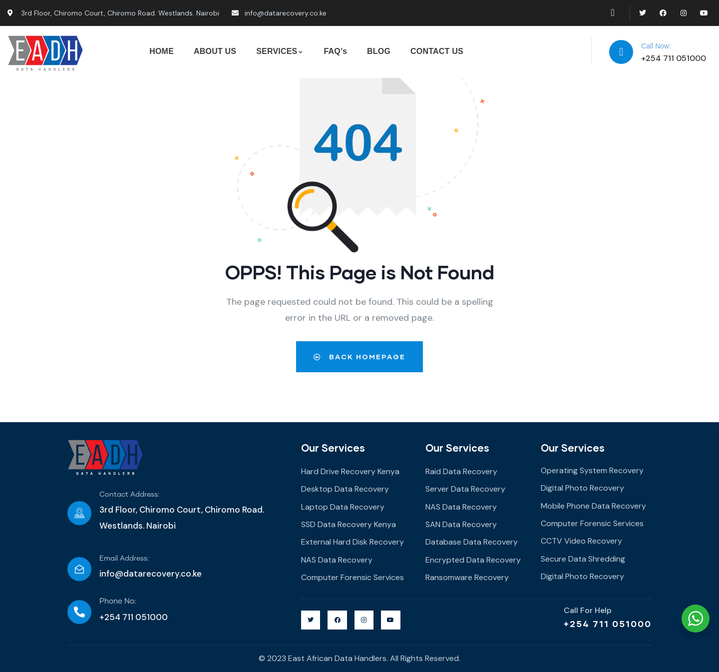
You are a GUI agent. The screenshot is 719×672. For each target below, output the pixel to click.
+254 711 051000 (608, 623)
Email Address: (124, 558)
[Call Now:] (621, 52)
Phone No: (117, 601)
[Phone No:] (79, 612)
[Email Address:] (79, 569)
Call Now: (656, 46)
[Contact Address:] (79, 513)
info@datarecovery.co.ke (150, 573)
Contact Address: (129, 494)
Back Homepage (359, 356)
